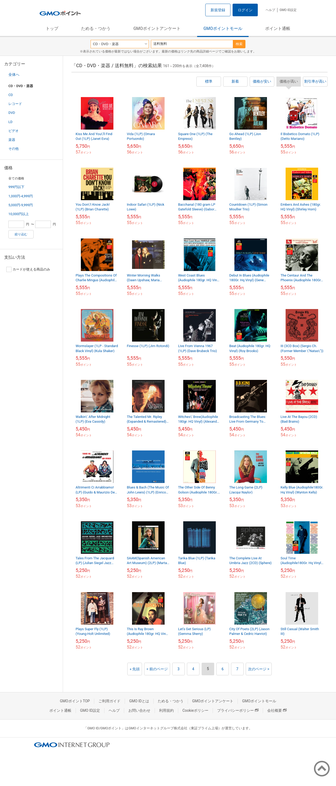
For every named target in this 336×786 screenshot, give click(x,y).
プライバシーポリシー (238, 710)
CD (10, 95)
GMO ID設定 (288, 10)
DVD (11, 113)
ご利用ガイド (109, 701)
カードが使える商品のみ (28, 269)
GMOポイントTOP (75, 701)
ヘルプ (270, 10)
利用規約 (166, 710)
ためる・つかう (96, 28)
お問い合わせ (139, 710)
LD (10, 122)
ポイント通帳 (277, 28)
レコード (15, 104)
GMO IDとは (139, 701)
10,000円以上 (18, 214)
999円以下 (16, 187)
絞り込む (21, 234)
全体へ (13, 74)
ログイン (245, 10)
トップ (52, 28)
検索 (239, 44)
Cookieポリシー (195, 710)
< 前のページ (157, 669)
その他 (13, 149)
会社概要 (277, 710)
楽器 (11, 140)
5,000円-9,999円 (20, 205)
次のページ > (258, 669)
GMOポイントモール (222, 28)
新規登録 (218, 10)
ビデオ (13, 131)
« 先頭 (135, 669)
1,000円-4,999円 (20, 196)
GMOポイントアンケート (157, 28)
